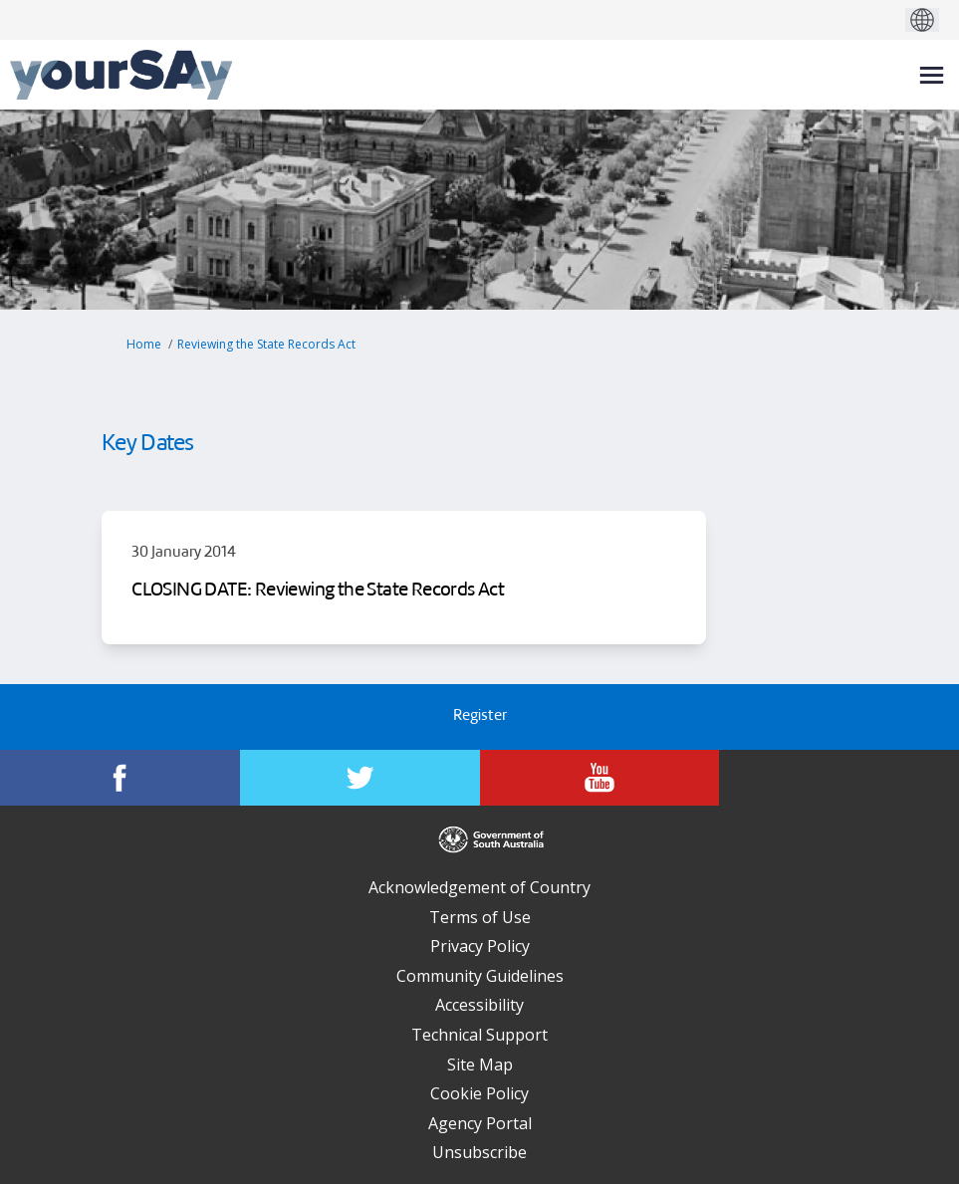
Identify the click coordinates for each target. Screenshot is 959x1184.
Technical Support (479, 1035)
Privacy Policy (480, 946)
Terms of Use (480, 917)
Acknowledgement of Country (479, 887)
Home (143, 344)
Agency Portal (480, 1123)
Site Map (480, 1064)
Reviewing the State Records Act (266, 344)
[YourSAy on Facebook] (120, 778)
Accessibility (479, 1005)
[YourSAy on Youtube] (600, 778)
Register (480, 716)
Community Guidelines (480, 976)
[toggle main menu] (931, 75)
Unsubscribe (479, 1152)
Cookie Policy (479, 1093)
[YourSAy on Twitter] (360, 778)
